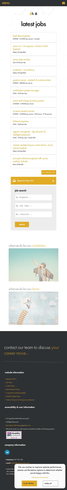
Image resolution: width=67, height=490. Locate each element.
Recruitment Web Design (14, 425)
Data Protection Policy (13, 389)
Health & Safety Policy (13, 396)
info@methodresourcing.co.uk (20, 463)
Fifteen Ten (27, 425)
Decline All (47, 483)
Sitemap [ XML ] (11, 379)
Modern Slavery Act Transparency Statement (20, 400)
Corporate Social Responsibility (16, 393)
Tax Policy (9, 382)
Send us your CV (33, 180)
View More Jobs (48, 172)
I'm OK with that (28, 483)
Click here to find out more (40, 477)
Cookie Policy (10, 386)
